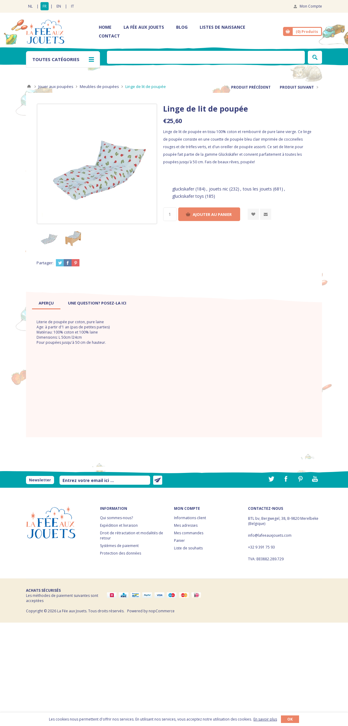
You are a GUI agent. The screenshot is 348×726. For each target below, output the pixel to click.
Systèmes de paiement (119, 545)
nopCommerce (162, 611)
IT (72, 6)
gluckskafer (183, 189)
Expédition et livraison (119, 525)
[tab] (46, 303)
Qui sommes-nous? (116, 517)
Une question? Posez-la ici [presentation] (97, 303)
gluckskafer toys (188, 196)
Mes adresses (186, 525)
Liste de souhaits (188, 548)
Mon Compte (311, 6)
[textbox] (206, 57)
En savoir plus (265, 719)
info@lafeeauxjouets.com (270, 535)
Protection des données (120, 553)
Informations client (190, 517)
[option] (49, 238)
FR (45, 6)
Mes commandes (188, 533)
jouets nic (218, 189)
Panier (179, 540)
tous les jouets (257, 189)
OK (290, 719)
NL (30, 6)
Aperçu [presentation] (46, 303)
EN (58, 6)
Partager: (45, 262)
